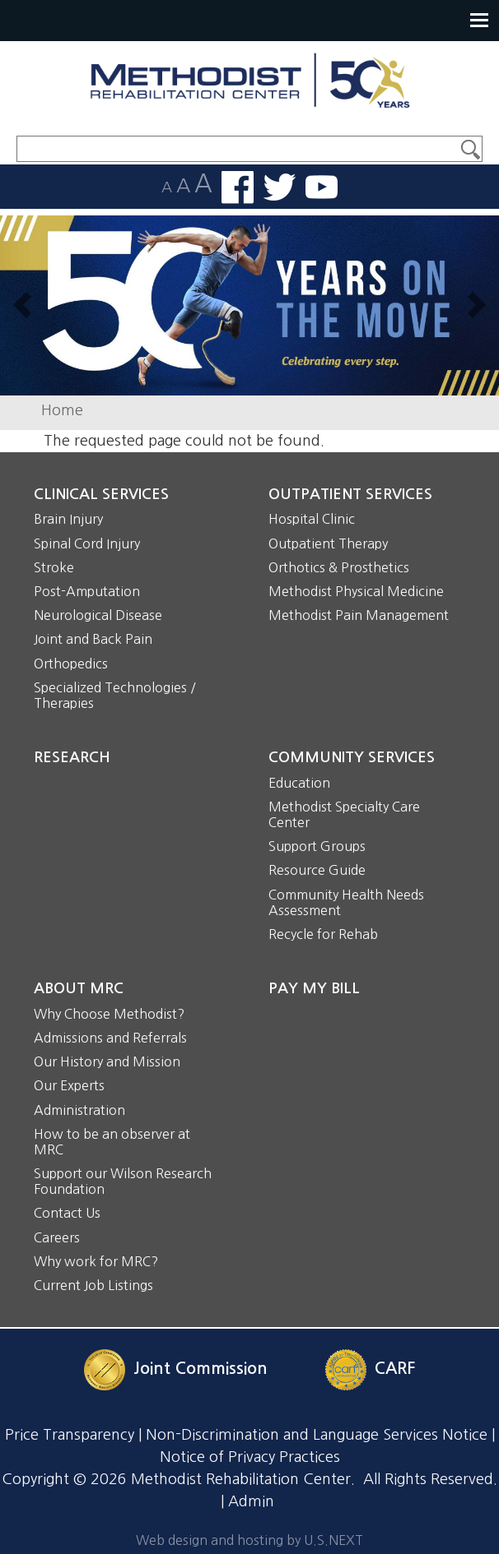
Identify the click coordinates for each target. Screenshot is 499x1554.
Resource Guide (317, 869)
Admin (251, 1501)
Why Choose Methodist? (109, 1013)
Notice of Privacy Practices (250, 1457)
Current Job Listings (93, 1285)
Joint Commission (200, 1369)
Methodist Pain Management (358, 615)
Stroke (54, 567)
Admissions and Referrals (110, 1037)
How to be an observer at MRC (112, 1141)
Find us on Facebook (237, 187)
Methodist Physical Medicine (356, 591)
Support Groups (317, 846)
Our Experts (69, 1085)
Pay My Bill (314, 988)
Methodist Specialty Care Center (344, 814)
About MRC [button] (79, 988)
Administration (79, 1110)
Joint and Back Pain (93, 638)
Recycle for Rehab (323, 934)
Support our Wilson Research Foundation (123, 1181)
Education (299, 782)
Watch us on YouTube (321, 187)
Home (62, 410)
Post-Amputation (87, 591)
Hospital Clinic (311, 518)
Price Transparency (69, 1434)
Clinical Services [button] (101, 494)
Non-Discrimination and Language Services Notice (316, 1434)
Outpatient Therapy (328, 543)
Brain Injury (68, 518)
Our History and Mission (107, 1061)
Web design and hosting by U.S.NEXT (249, 1540)
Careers (57, 1237)
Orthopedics (71, 663)
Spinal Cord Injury (87, 543)
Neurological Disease (98, 615)
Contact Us (67, 1212)
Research (72, 757)
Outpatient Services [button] (350, 494)
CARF (395, 1369)
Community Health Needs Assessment (346, 902)
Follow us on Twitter (279, 187)
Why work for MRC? (96, 1261)
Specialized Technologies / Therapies (115, 695)
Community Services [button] (351, 757)
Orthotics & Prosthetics (338, 567)
